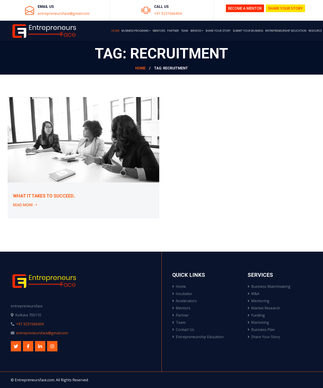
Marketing (258, 322)
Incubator (182, 293)
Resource (315, 31)
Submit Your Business (248, 31)
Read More (25, 204)
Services (195, 31)
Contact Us (183, 329)
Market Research (264, 308)
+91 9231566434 (167, 13)
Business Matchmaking (269, 286)
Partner (173, 31)
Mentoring (258, 300)
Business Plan (261, 329)
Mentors (159, 31)
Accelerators (184, 300)
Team (184, 31)
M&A (253, 293)
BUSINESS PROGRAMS (135, 31)
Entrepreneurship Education (285, 31)
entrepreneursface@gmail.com (63, 13)
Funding (256, 315)
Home (115, 31)
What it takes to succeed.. (44, 196)
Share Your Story (285, 8)
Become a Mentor (245, 8)
